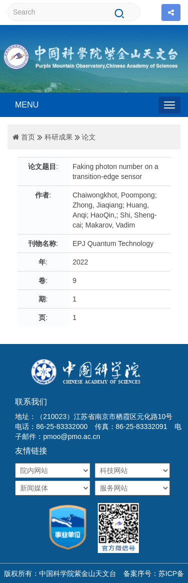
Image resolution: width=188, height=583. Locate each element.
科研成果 (59, 137)
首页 (28, 137)
